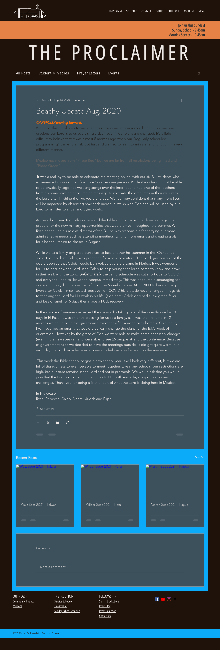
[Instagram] (169, 599)
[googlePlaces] (175, 599)
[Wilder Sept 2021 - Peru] (110, 481)
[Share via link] (67, 422)
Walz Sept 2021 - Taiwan (39, 504)
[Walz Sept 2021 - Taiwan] (45, 481)
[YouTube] (163, 599)
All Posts (23, 73)
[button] (199, 73)
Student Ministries (53, 73)
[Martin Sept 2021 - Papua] (175, 481)
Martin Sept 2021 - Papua (169, 504)
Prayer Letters (88, 73)
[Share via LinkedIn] (57, 422)
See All (199, 457)
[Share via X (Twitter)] (48, 422)
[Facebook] (157, 599)
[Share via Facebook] (38, 422)
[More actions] (181, 100)
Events (113, 73)
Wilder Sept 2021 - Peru (103, 504)
